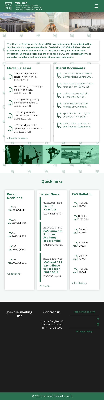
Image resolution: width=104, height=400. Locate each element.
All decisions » (14, 274)
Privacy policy (84, 331)
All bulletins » (79, 283)
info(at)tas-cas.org (84, 312)
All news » (45, 286)
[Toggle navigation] (96, 6)
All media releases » (17, 138)
